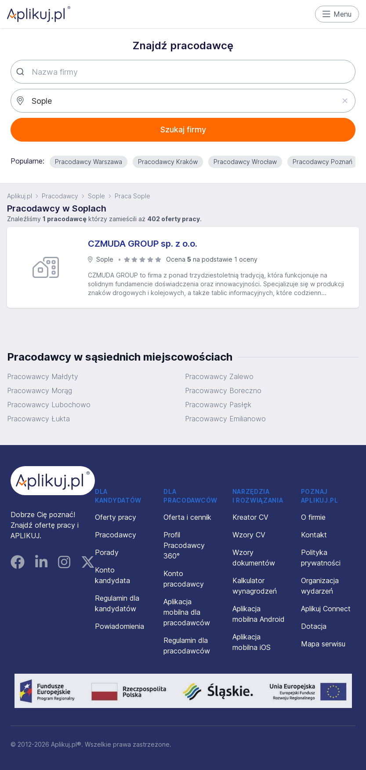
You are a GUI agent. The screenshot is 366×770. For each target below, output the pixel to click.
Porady (107, 552)
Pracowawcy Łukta (38, 418)
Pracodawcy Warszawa (88, 161)
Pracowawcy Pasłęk (218, 404)
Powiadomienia (119, 626)
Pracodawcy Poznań (322, 161)
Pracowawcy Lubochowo (49, 404)
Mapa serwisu (323, 643)
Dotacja (313, 626)
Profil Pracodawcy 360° (184, 545)
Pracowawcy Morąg (39, 390)
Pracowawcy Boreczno (223, 390)
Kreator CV (250, 517)
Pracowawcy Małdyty (42, 376)
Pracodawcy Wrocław (245, 161)
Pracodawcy (60, 196)
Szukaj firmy (183, 129)
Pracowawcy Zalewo (219, 376)
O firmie (313, 517)
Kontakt (314, 534)
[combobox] (183, 72)
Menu (337, 14)
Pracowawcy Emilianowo (225, 418)
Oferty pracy (115, 517)
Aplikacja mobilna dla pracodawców (186, 612)
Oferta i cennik (187, 517)
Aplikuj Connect (326, 608)
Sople (96, 196)
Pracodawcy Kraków (168, 161)
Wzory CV (248, 534)
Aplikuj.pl (19, 196)
